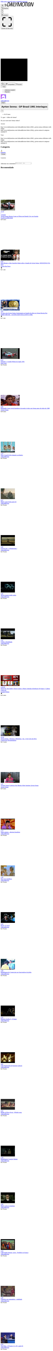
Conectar (4, 15)
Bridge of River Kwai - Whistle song (11, 1112)
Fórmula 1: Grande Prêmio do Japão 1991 (13, 362)
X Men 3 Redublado (6, 642)
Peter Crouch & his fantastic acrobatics (12, 455)
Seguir (3, 102)
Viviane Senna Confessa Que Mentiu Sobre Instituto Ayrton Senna (19, 786)
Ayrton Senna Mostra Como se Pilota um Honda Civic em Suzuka (19, 216)
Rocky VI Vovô (5, 926)
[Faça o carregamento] (2, 13)
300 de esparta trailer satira (8, 595)
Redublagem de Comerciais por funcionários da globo (16, 972)
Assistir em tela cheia (7, 22)
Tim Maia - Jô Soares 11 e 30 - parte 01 (12, 1346)
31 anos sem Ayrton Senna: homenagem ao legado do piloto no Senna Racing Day (24, 313)
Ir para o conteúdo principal (19, 1)
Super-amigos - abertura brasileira (10, 832)
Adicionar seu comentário (8, 164)
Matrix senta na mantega (8, 1206)
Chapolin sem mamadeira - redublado (11, 1299)
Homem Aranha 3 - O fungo (9, 1019)
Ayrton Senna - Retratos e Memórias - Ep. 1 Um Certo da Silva (19, 739)
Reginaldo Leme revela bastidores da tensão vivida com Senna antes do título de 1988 (25, 408)
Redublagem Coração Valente (9, 1159)
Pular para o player (6, 1)
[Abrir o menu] (2, 5)
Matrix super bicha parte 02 (8, 502)
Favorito (19, 84)
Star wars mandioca (6, 879)
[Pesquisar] (2, 10)
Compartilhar (10, 84)
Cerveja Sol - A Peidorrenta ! (9, 549)
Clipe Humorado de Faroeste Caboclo (11, 1066)
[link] (26, 100)
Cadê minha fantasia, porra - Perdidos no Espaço (14, 1253)
